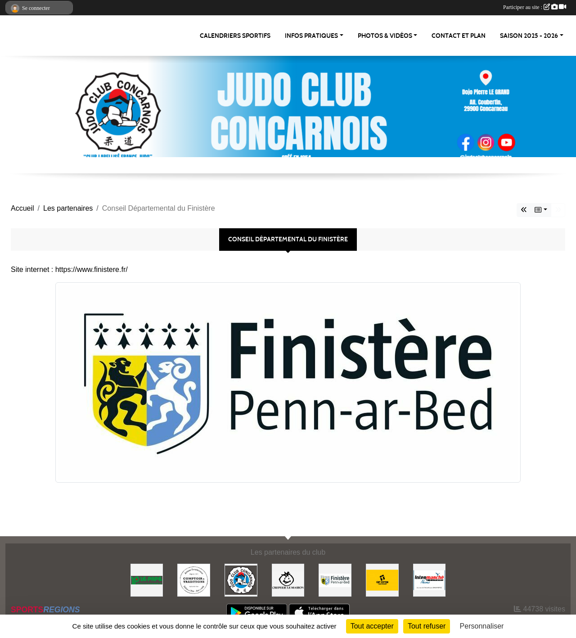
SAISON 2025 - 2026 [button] (529, 36)
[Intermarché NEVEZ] (429, 580)
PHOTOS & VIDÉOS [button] (385, 36)
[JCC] (241, 580)
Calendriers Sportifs (235, 36)
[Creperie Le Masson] (288, 580)
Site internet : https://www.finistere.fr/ (69, 269)
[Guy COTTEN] (382, 580)
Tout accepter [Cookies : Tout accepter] (372, 626)
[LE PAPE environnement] (146, 580)
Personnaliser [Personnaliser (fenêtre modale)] (482, 626)
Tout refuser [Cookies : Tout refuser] (427, 626)
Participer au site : (534, 7)
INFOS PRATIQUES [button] (311, 36)
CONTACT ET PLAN (459, 36)
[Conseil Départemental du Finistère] (335, 580)
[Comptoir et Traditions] (193, 580)
